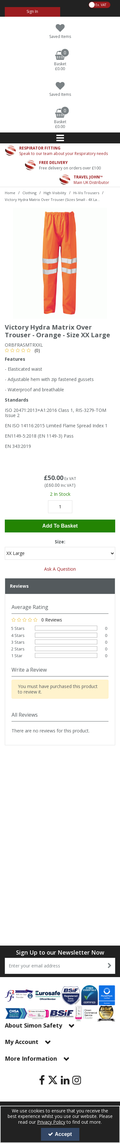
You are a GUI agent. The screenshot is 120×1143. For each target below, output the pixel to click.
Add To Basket (60, 526)
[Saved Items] (60, 31)
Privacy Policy (51, 1122)
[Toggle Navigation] (60, 138)
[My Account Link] (32, 12)
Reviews (19, 586)
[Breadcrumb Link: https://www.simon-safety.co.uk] (10, 192)
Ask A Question (60, 569)
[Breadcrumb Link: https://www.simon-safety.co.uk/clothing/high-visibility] (55, 192)
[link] (42, 1080)
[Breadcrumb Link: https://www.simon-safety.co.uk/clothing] (29, 192)
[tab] (60, 586)
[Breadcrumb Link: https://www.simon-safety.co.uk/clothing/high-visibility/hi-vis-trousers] (86, 192)
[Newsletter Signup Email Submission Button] (109, 966)
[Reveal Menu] (60, 137)
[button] (23, 350)
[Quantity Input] (60, 506)
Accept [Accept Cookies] (60, 1134)
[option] (60, 263)
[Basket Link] (60, 61)
